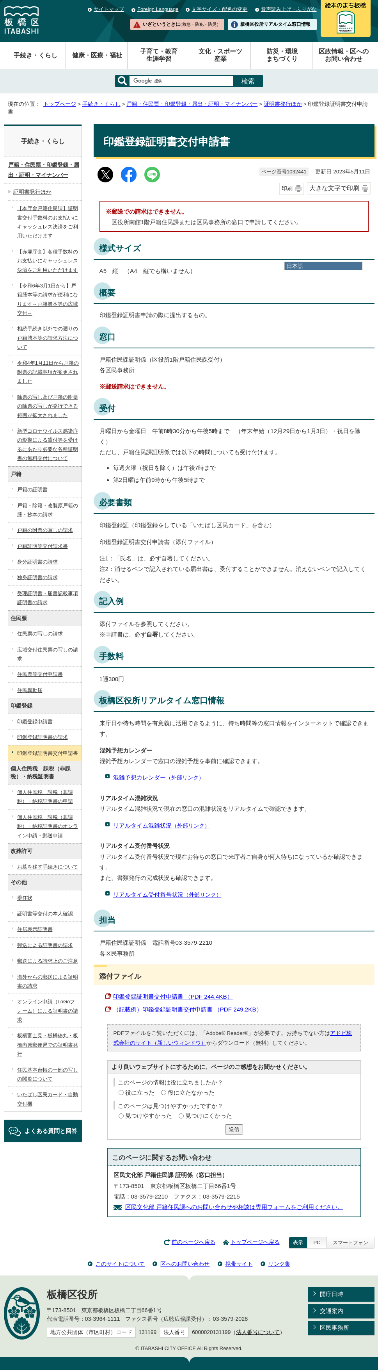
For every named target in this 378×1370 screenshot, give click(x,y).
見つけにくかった (208, 1115)
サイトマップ (109, 9)
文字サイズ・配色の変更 (219, 9)
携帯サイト (239, 1264)
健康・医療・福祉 (97, 55)
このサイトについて (120, 1264)
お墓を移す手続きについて (47, 867)
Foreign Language (157, 9)
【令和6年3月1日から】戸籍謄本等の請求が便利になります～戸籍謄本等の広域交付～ (47, 299)
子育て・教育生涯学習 (158, 55)
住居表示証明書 (35, 929)
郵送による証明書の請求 (45, 945)
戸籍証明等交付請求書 (42, 546)
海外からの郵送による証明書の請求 (47, 981)
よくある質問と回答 (51, 1130)
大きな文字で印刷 (334, 188)
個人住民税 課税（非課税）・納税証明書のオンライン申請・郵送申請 (47, 826)
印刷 (287, 188)
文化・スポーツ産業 (220, 55)
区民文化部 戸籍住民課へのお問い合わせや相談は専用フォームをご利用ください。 (234, 1207)
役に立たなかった (191, 1092)
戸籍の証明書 (32, 489)
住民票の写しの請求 (40, 634)
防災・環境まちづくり (282, 55)
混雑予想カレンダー (158, 777)
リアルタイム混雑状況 (161, 825)
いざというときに (182, 24)
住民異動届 (30, 690)
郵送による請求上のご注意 (47, 961)
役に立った (139, 1092)
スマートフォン (350, 1242)
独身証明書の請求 (37, 577)
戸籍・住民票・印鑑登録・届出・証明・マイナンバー (191, 104)
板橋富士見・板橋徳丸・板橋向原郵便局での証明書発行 (47, 1045)
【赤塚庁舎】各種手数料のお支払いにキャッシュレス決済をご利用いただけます (47, 261)
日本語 (295, 266)
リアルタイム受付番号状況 (167, 894)
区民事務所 (334, 1327)
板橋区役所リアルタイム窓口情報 (275, 24)
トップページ (59, 104)
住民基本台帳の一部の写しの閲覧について (47, 1074)
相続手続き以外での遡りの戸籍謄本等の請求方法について (47, 338)
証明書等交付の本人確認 (45, 914)
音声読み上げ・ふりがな (289, 9)
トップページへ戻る (255, 1242)
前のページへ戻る (193, 1242)
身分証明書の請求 (37, 562)
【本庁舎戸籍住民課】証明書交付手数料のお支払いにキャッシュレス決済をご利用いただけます (47, 222)
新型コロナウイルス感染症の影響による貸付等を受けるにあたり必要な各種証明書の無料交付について (47, 444)
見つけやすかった (148, 1115)
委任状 (24, 898)
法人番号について (258, 1332)
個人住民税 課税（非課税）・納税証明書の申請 (45, 796)
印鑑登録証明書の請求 (42, 737)
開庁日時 (331, 1294)
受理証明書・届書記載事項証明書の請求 (47, 597)
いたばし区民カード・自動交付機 (47, 1099)
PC (316, 1242)
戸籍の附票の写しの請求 (45, 530)
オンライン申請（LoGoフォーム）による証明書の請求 (47, 1011)
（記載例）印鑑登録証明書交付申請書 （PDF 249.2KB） (187, 1009)
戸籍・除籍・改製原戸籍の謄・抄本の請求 (47, 510)
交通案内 (331, 1311)
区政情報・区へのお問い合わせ (344, 55)
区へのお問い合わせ (184, 1264)
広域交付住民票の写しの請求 (47, 654)
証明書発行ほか (283, 104)
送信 (234, 1129)
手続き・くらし (35, 55)
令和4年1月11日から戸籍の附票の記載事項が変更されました (48, 372)
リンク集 (279, 1264)
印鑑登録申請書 (35, 721)
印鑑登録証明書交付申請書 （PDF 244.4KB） (173, 996)
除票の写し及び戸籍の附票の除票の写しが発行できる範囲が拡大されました (47, 406)
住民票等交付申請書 (40, 674)
